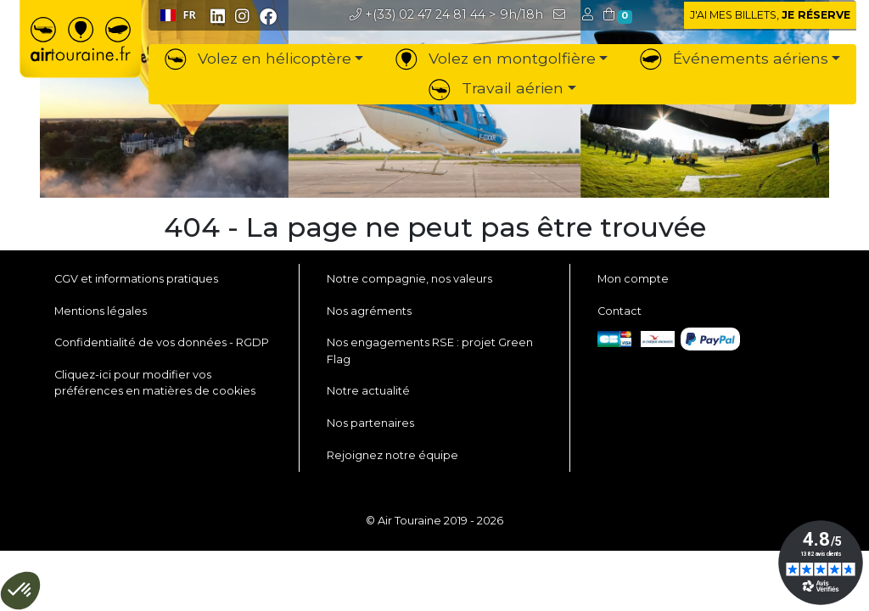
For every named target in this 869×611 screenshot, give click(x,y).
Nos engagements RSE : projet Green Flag (430, 350)
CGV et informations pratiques (136, 278)
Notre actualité (368, 390)
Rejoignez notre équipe (392, 455)
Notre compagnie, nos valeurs (409, 278)
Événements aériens (734, 58)
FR (178, 15)
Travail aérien (496, 88)
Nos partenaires (370, 423)
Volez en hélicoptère (258, 58)
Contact (619, 311)
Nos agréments (369, 311)
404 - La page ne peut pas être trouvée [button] (435, 227)
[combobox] (178, 15)
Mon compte (633, 278)
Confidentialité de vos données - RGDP (161, 342)
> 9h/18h (446, 14)
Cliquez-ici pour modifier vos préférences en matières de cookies (154, 382)
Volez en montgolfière (495, 58)
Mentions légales (100, 311)
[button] (589, 14)
